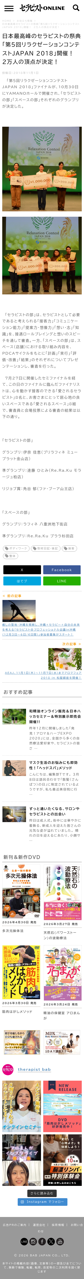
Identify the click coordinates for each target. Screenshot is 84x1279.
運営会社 (39, 1224)
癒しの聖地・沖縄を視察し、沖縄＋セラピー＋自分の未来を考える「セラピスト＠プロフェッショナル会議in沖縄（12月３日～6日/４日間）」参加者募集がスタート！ (41, 629)
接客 (71, 548)
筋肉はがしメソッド (17, 1011)
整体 (12, 556)
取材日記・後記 (47, 548)
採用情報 (58, 1224)
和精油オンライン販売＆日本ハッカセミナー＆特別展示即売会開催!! (55, 716)
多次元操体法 (13, 930)
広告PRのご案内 (15, 1224)
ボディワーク (18, 548)
